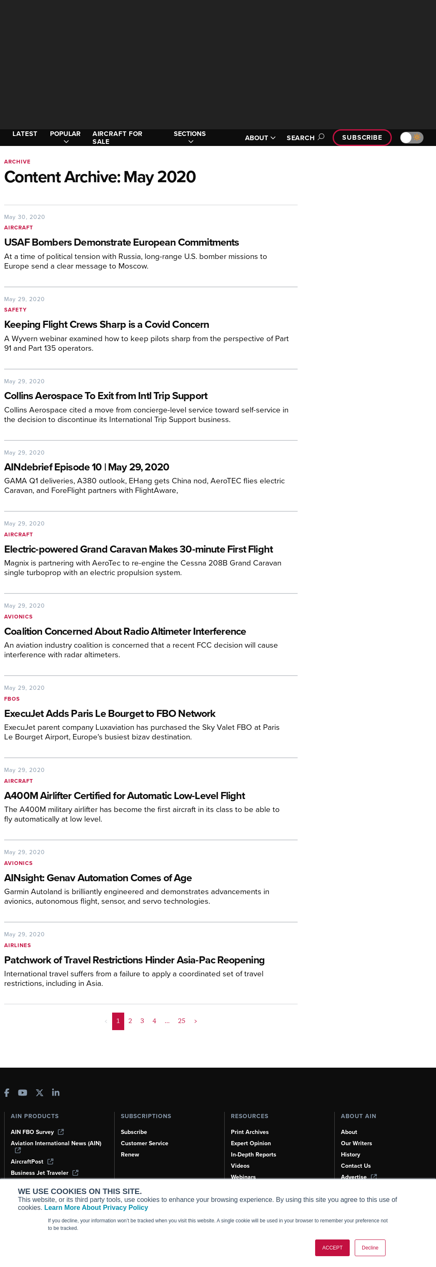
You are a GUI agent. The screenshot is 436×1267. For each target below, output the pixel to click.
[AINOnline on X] (39, 1094)
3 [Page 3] (142, 1021)
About (349, 1132)
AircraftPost (32, 1161)
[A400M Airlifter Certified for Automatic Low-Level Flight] (144, 796)
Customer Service (144, 1143)
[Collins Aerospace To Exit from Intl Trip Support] (151, 396)
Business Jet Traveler (44, 1172)
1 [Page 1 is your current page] (118, 1021)
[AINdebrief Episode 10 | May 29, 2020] (151, 467)
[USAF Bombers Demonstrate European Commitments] (144, 243)
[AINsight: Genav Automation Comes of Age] (151, 878)
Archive (17, 162)
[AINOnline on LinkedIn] (56, 1094)
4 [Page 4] (154, 1021)
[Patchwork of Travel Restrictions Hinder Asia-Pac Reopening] (144, 960)
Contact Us (356, 1165)
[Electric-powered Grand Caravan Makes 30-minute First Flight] (144, 550)
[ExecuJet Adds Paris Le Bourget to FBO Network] (144, 714)
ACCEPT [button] (332, 1248)
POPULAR (65, 138)
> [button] (196, 1021)
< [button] (106, 1021)
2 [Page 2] (130, 1021)
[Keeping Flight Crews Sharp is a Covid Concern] (151, 325)
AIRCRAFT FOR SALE (118, 138)
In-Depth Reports (253, 1154)
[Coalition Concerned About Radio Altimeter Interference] (151, 632)
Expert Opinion (251, 1143)
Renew (130, 1154)
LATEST (25, 134)
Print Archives (250, 1132)
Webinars (243, 1177)
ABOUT (260, 138)
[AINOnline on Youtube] (23, 1094)
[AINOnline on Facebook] (7, 1094)
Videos (240, 1165)
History (350, 1154)
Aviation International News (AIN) (56, 1146)
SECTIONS (190, 138)
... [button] (167, 1021)
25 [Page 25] (181, 1021)
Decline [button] (370, 1248)
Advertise (359, 1177)
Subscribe (362, 137)
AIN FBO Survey (37, 1132)
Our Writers (356, 1143)
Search (304, 137)
